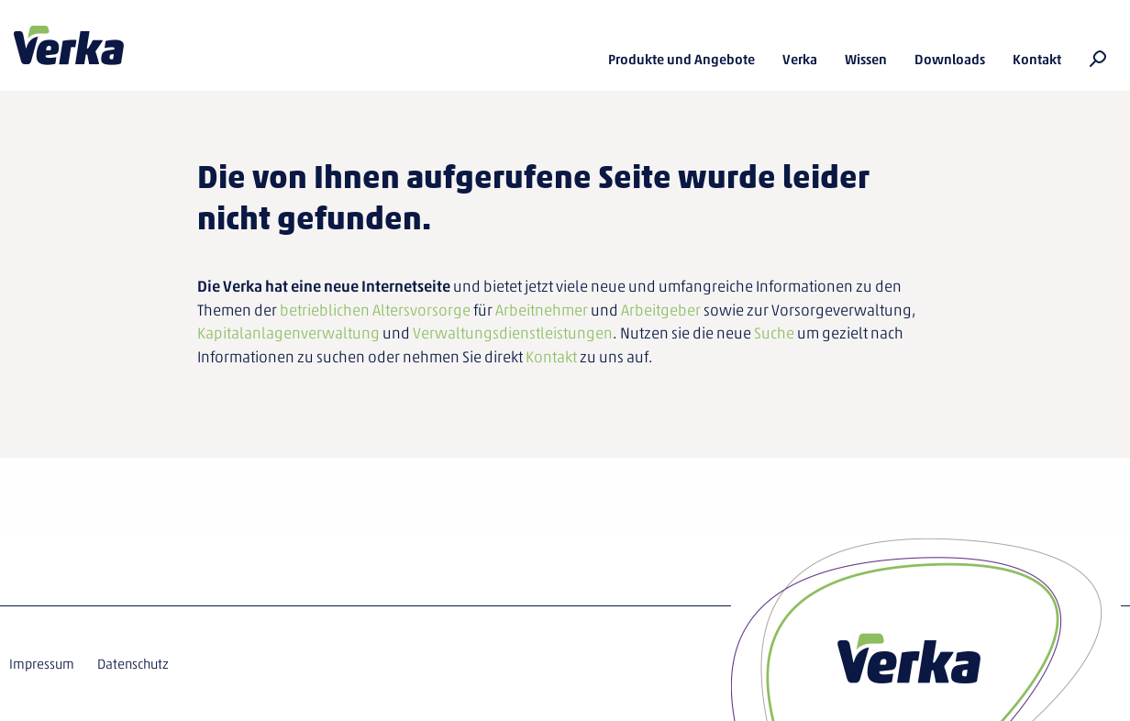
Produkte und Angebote (681, 59)
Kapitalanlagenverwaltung (288, 333)
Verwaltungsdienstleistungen (513, 333)
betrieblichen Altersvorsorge (375, 310)
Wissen (866, 59)
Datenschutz (133, 664)
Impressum (41, 664)
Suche (774, 333)
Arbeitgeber (661, 310)
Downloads (949, 59)
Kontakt (1037, 59)
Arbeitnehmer (541, 310)
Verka (69, 45)
